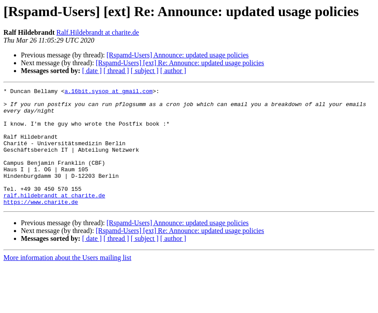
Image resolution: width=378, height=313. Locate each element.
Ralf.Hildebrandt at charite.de (97, 32)
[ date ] (92, 70)
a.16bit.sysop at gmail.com (108, 92)
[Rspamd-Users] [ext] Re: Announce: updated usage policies (180, 63)
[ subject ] (145, 70)
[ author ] (173, 70)
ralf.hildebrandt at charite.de (54, 217)
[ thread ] (116, 70)
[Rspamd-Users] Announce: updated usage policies (177, 55)
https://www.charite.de (40, 225)
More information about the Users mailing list (67, 281)
